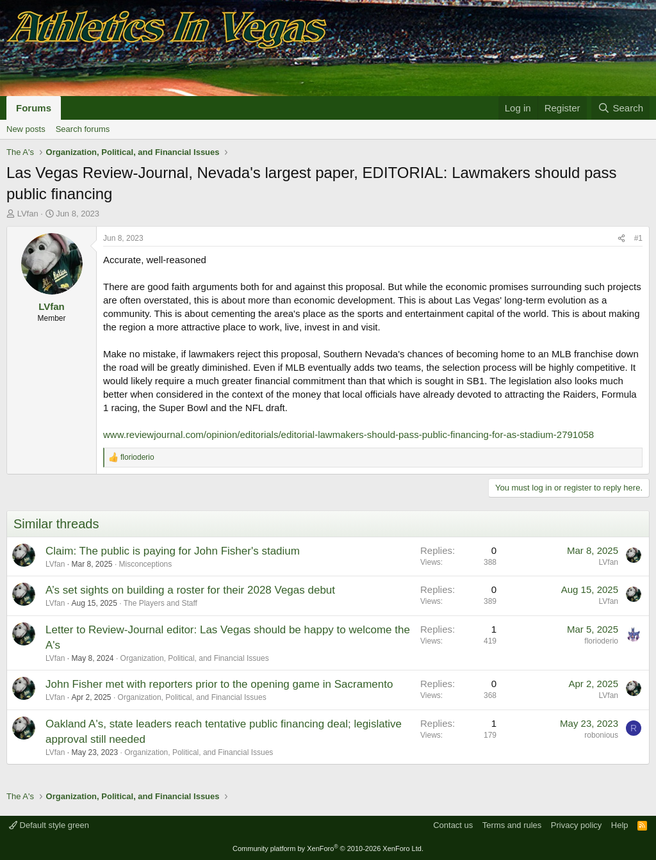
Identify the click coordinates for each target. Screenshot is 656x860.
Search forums (83, 129)
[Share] (621, 238)
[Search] (620, 108)
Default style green (49, 825)
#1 (638, 238)
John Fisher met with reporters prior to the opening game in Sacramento (219, 684)
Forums (33, 107)
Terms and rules (511, 825)
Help (619, 825)
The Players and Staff (160, 603)
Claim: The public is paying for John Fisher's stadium (172, 551)
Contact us (453, 825)
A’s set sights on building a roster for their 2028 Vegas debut (190, 590)
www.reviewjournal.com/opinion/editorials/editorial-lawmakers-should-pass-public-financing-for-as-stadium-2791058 (348, 434)
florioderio (601, 641)
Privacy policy (576, 825)
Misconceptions (145, 564)
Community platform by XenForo (328, 848)
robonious (601, 735)
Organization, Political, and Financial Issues (194, 658)
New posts (25, 129)
